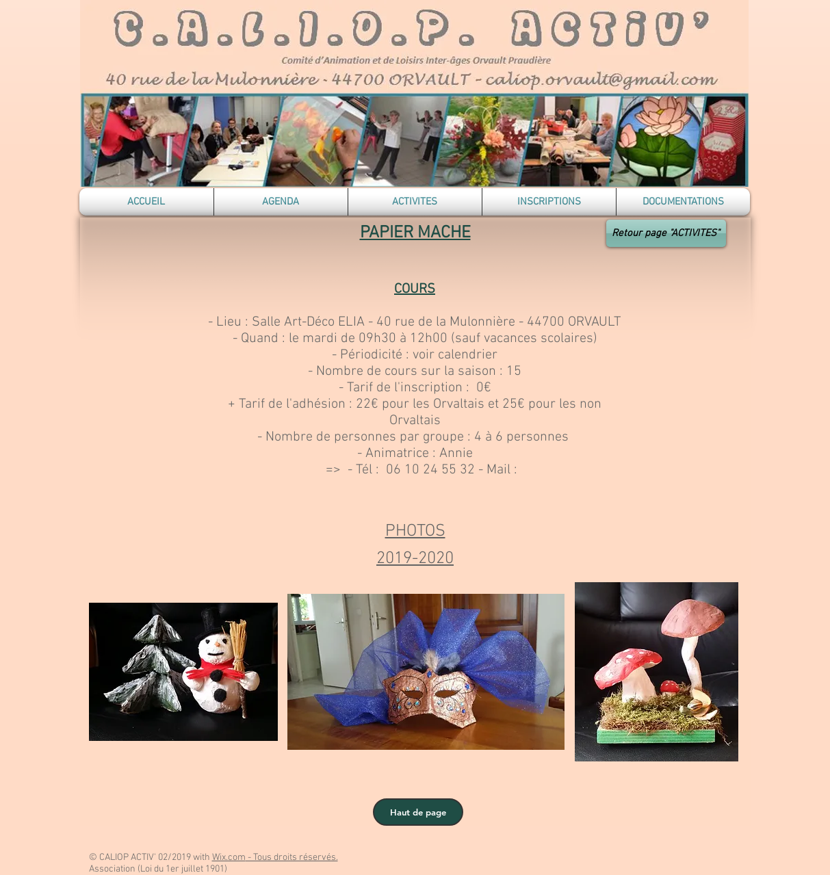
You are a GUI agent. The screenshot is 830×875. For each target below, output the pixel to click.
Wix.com (229, 857)
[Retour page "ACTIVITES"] (666, 233)
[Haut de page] (418, 812)
